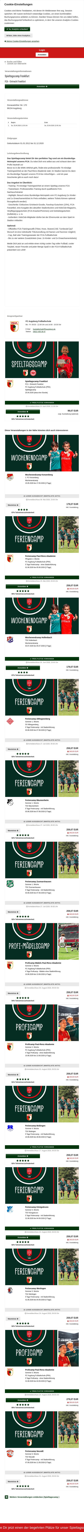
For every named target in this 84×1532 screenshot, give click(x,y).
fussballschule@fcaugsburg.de (44, 329)
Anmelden (42, 55)
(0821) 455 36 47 (39, 332)
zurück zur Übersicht (16, 64)
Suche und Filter (14, 62)
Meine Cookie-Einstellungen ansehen (21, 41)
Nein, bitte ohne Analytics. (18, 36)
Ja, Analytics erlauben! (17, 29)
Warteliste (13, 505)
